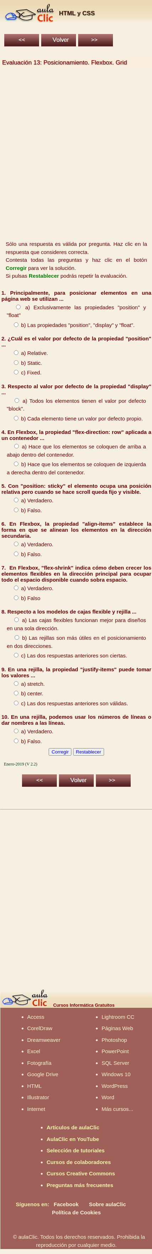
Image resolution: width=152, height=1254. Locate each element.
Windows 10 (116, 1074)
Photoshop (114, 1040)
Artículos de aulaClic (73, 1127)
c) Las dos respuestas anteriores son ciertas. (67, 656)
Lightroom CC (118, 1017)
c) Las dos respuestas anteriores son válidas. (67, 703)
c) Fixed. (24, 372)
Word (108, 1097)
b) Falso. (24, 510)
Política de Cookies (76, 1212)
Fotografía (39, 1063)
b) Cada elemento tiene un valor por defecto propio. (75, 419)
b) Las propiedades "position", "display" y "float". (71, 325)
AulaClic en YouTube (73, 1139)
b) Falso (23, 598)
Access (35, 1017)
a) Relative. (27, 353)
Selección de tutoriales (75, 1150)
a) (20, 307)
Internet (36, 1109)
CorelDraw (40, 1028)
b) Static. (24, 363)
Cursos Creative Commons (81, 1173)
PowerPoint (115, 1051)
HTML (34, 1086)
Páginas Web (117, 1028)
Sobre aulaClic (107, 1204)
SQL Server (115, 1063)
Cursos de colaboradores (79, 1162)
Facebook (66, 1204)
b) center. (25, 693)
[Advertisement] (74, 154)
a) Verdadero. (30, 500)
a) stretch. (26, 684)
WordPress (115, 1086)
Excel (33, 1051)
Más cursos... (117, 1109)
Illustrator (38, 1097)
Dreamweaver (43, 1040)
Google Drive (43, 1074)
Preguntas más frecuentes (80, 1185)
